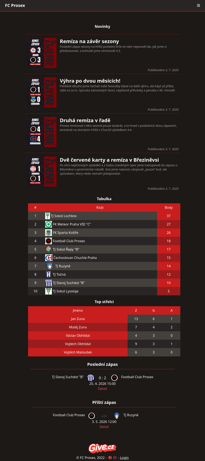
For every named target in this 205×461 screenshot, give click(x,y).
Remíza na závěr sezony (89, 41)
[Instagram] (114, 457)
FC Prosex (15, 5)
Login (124, 457)
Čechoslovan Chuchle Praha (75, 257)
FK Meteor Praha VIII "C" (72, 224)
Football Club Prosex (69, 241)
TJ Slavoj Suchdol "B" (69, 282)
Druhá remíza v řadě (85, 120)
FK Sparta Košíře (65, 232)
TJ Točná (59, 274)
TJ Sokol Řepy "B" (66, 249)
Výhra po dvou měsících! (90, 80)
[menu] (198, 5)
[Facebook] (110, 457)
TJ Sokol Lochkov (64, 216)
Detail (102, 388)
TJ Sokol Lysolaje (65, 291)
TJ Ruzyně (62, 266)
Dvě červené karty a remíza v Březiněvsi (109, 159)
